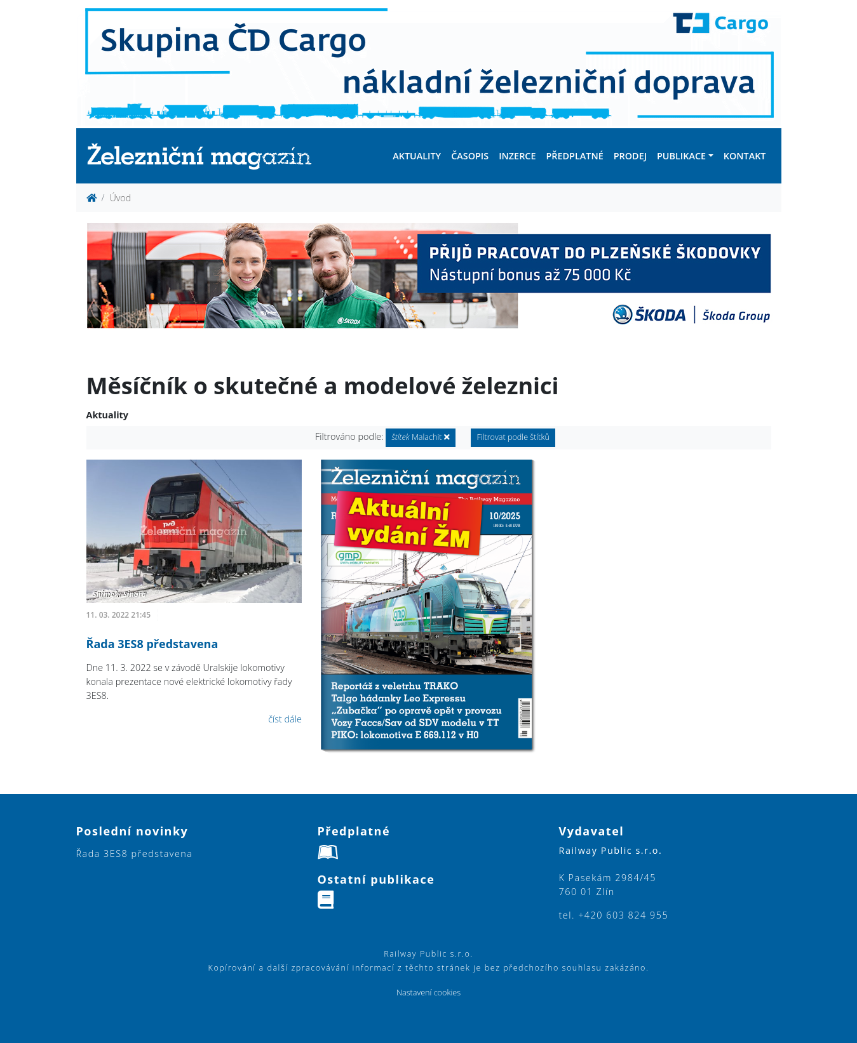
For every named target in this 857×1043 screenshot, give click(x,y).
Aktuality (417, 156)
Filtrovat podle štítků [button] (513, 437)
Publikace (681, 156)
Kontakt (745, 156)
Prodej (630, 156)
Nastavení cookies (428, 992)
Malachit (420, 437)
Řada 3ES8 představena (152, 643)
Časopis (470, 156)
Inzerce (517, 156)
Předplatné (574, 156)
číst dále (285, 719)
